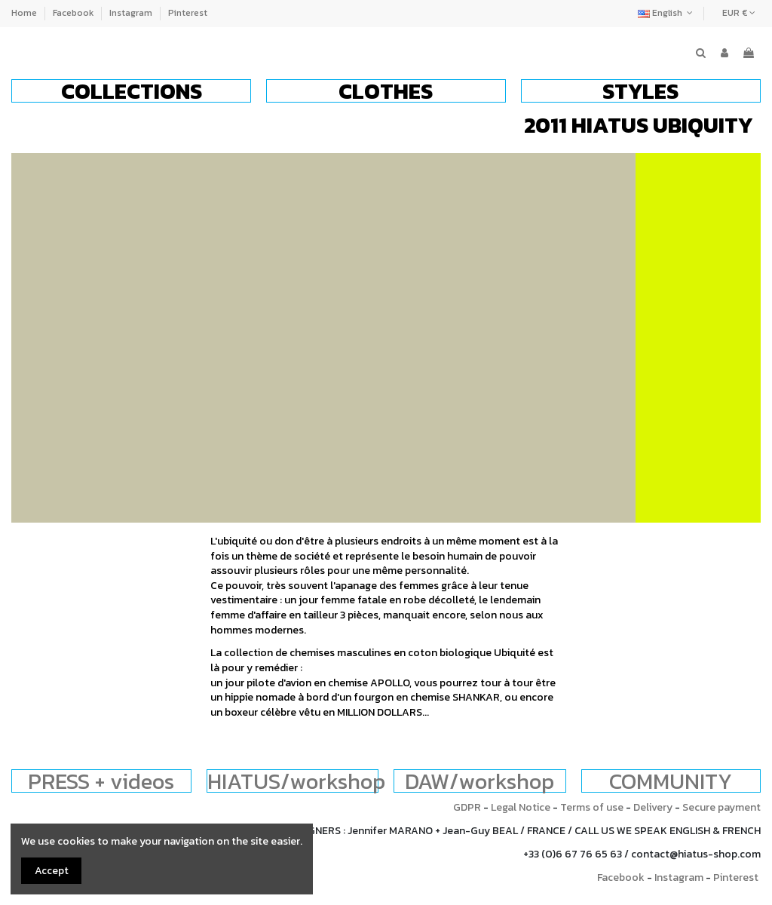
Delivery (652, 807)
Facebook (74, 13)
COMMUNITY (670, 781)
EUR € (738, 13)
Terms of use (591, 807)
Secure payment (721, 807)
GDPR (467, 807)
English (667, 13)
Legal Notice (520, 807)
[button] (131, 91)
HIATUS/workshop (296, 781)
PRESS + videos (101, 781)
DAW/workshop (479, 781)
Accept (52, 871)
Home (25, 13)
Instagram (132, 13)
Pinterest (187, 13)
